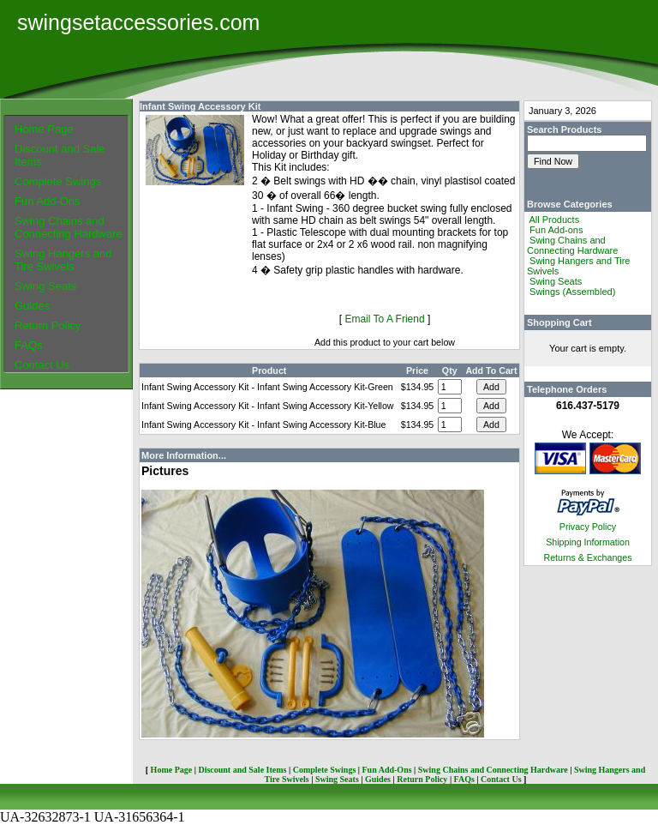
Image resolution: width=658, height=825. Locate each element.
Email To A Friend (384, 319)
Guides (32, 305)
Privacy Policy (587, 526)
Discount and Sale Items (242, 769)
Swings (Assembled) (572, 291)
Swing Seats (45, 286)
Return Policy (48, 325)
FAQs (29, 345)
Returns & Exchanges (587, 557)
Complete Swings (58, 181)
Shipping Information (588, 542)
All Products (554, 219)
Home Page (44, 129)
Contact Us (42, 364)
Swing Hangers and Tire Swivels (63, 260)
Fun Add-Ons (48, 201)
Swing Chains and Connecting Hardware (69, 227)
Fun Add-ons (556, 230)
